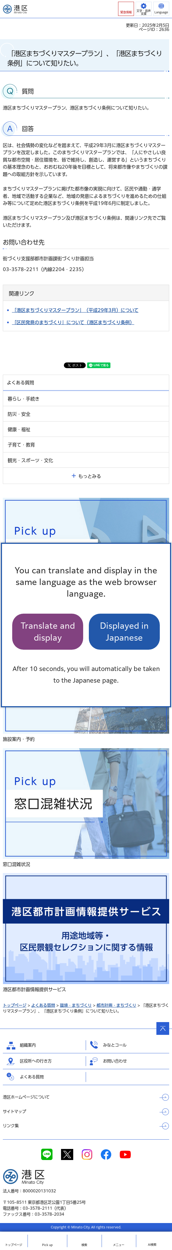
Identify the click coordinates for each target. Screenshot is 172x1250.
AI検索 (152, 1244)
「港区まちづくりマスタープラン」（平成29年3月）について (75, 310)
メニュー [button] (118, 1244)
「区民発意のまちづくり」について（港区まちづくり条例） (73, 322)
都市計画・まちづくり (116, 1005)
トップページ (14, 1005)
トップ (13, 1245)
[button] (126, 9)
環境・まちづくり (76, 1005)
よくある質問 (43, 1005)
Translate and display (48, 631)
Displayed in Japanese (124, 631)
